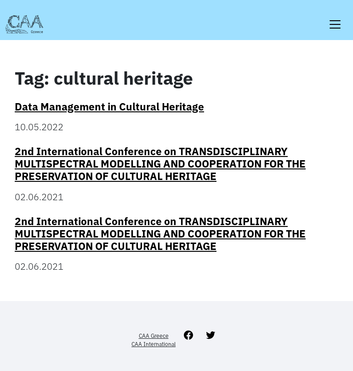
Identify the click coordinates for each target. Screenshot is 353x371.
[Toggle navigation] (335, 19)
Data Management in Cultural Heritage (109, 106)
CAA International (153, 344)
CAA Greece (154, 335)
